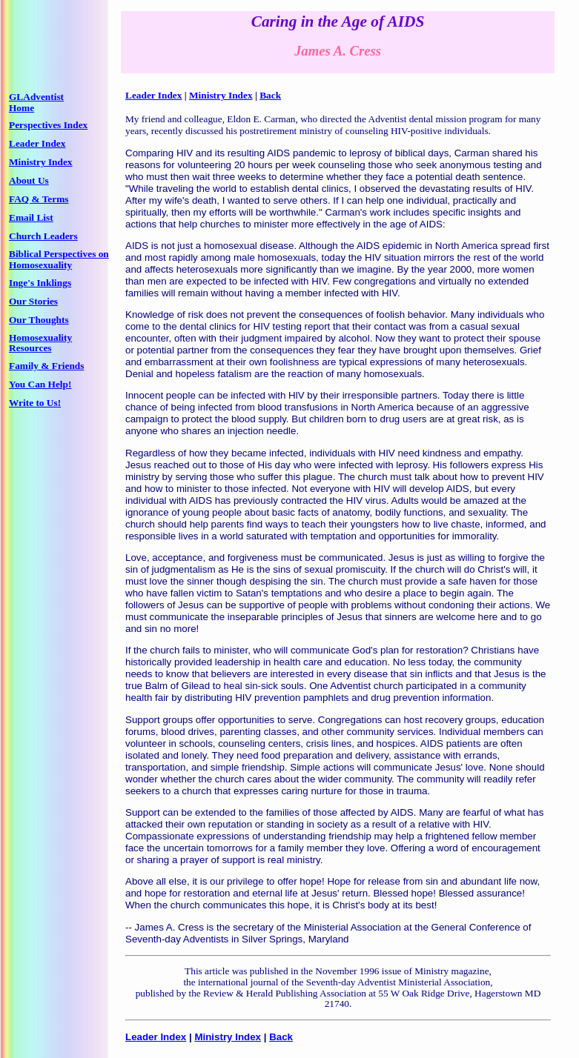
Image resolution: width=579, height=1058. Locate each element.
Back (270, 95)
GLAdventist (36, 96)
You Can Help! (40, 384)
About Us (29, 180)
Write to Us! (35, 402)
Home (21, 107)
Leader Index (37, 143)
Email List (31, 217)
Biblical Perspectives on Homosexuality (59, 259)
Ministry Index (41, 161)
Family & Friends (46, 365)
